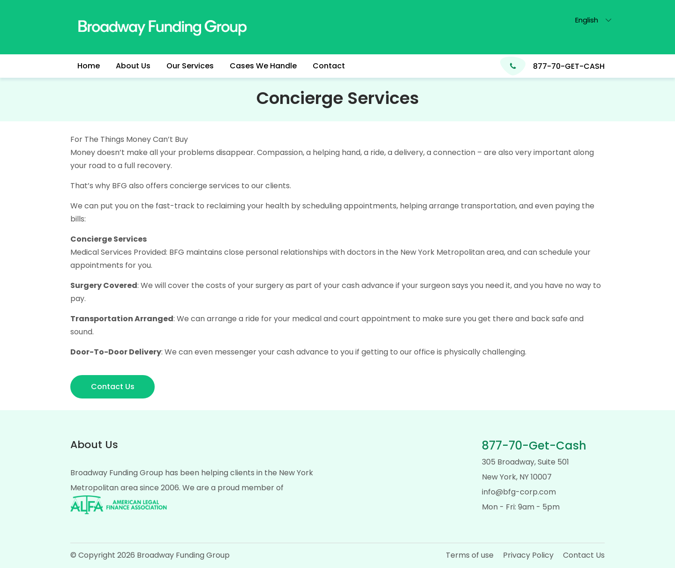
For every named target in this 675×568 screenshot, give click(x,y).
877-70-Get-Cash (534, 445)
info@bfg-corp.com (519, 492)
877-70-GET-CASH (569, 66)
